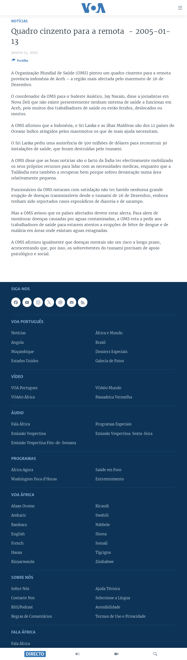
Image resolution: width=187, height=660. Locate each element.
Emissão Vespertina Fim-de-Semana (43, 442)
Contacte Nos (23, 598)
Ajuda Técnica (107, 589)
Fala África (20, 424)
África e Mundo (108, 333)
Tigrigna (103, 552)
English (18, 534)
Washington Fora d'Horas (34, 479)
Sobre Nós (20, 589)
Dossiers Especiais (111, 351)
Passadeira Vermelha (113, 397)
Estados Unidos (24, 361)
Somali (101, 543)
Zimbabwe (104, 562)
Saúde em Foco (108, 470)
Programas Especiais (113, 424)
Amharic (18, 515)
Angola (17, 342)
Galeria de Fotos (109, 361)
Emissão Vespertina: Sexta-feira (123, 433)
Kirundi (102, 506)
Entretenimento (109, 479)
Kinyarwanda (22, 562)
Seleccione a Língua (112, 598)
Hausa (16, 552)
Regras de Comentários (31, 616)
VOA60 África (23, 397)
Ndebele (102, 524)
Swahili (102, 515)
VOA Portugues (24, 388)
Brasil (100, 342)
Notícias (19, 21)
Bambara (19, 524)
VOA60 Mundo (108, 388)
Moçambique (22, 351)
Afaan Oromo (23, 506)
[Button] (19, 61)
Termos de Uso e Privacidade (120, 616)
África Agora (22, 470)
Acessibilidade (107, 607)
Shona (101, 534)
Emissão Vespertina (28, 433)
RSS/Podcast (22, 607)
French (17, 543)
